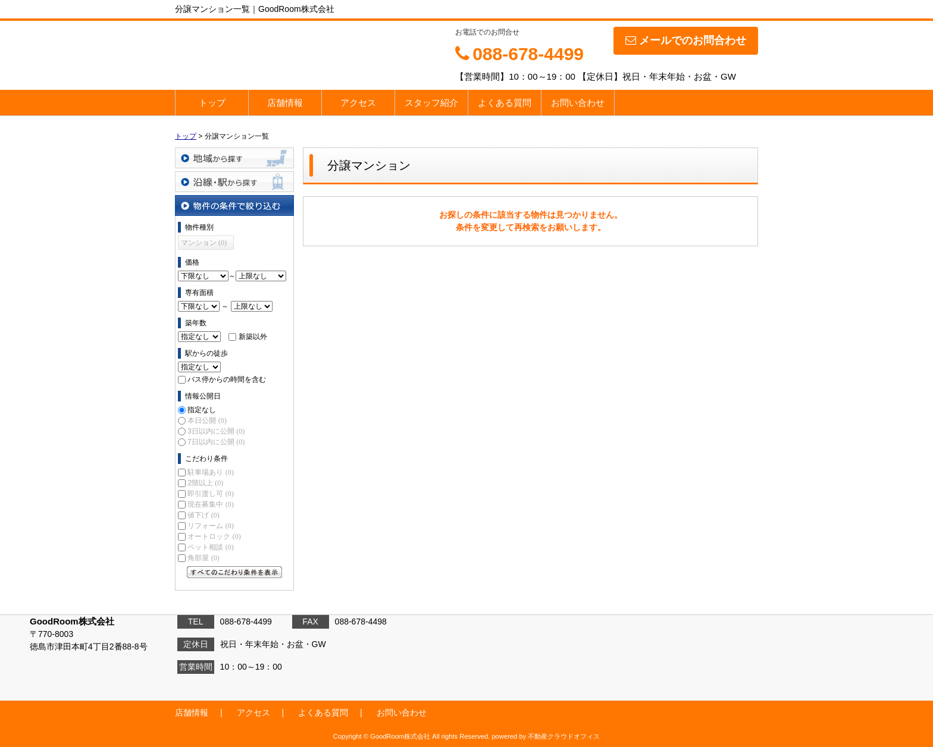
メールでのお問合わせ (685, 40)
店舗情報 (285, 103)
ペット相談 (210, 547)
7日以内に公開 (216, 442)
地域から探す (234, 157)
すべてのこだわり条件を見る (234, 572)
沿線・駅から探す (234, 181)
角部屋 (203, 558)
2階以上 (205, 483)
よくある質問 (504, 103)
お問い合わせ (578, 103)
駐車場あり (210, 472)
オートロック (213, 536)
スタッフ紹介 (431, 103)
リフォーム (210, 526)
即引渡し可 (210, 493)
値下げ (203, 515)
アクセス (358, 103)
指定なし (201, 410)
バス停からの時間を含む (226, 379)
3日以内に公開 (216, 431)
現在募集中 (210, 504)
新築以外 (253, 336)
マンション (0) (204, 242)
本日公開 (206, 420)
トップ (212, 103)
